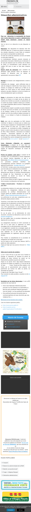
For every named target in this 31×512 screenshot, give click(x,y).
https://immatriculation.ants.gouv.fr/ (16, 195)
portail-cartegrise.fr (6, 216)
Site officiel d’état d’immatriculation (18, 160)
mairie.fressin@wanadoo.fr (13, 327)
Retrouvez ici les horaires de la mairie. (12, 299)
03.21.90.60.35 (10, 324)
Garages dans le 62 (19, 165)
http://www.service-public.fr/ (10, 305)
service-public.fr (14, 139)
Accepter (10, 510)
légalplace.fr (25, 139)
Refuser (21, 510)
